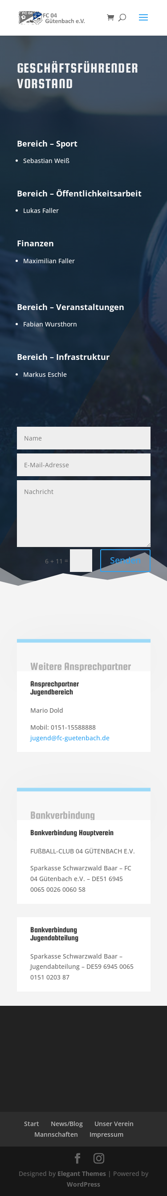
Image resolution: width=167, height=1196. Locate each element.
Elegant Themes (81, 1173)
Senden (125, 560)
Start (31, 1123)
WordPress (83, 1184)
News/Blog (67, 1123)
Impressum (106, 1134)
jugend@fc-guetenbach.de (70, 738)
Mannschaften (56, 1134)
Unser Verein (114, 1123)
